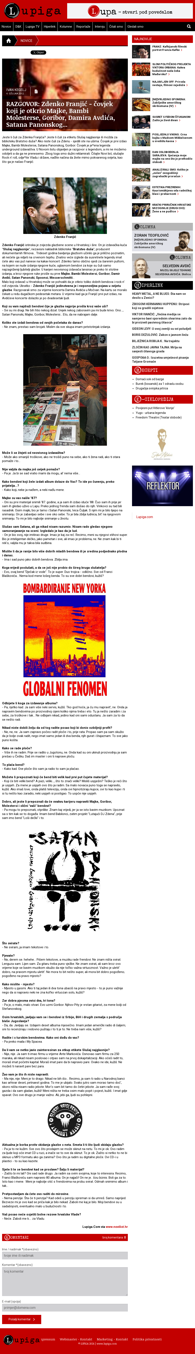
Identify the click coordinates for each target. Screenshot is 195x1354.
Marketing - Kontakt (112, 1339)
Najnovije (143, 39)
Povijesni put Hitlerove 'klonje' (155, 408)
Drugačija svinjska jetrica (152, 388)
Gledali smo (135, 26)
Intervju (100, 26)
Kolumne (66, 26)
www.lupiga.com (107, 1343)
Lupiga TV (33, 26)
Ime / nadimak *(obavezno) (65, 1253)
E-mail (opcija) (65, 1306)
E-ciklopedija (153, 399)
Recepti (146, 370)
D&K (18, 26)
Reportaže (83, 26)
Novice (26, 41)
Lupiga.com (144, 517)
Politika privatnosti (147, 1339)
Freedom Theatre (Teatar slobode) (159, 417)
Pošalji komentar (22, 1319)
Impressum (46, 1339)
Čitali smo (116, 26)
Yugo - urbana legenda (151, 413)
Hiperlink (49, 26)
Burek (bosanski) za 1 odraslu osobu (159, 383)
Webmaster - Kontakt (76, 1339)
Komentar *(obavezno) (65, 1279)
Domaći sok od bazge (150, 379)
